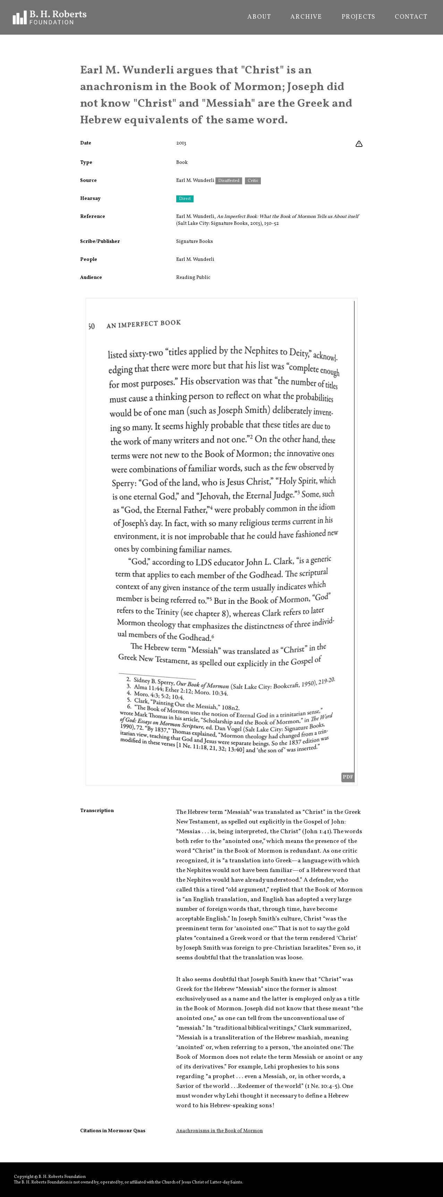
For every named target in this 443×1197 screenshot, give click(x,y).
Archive (306, 17)
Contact (411, 17)
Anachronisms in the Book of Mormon (219, 1131)
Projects (358, 17)
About (259, 17)
